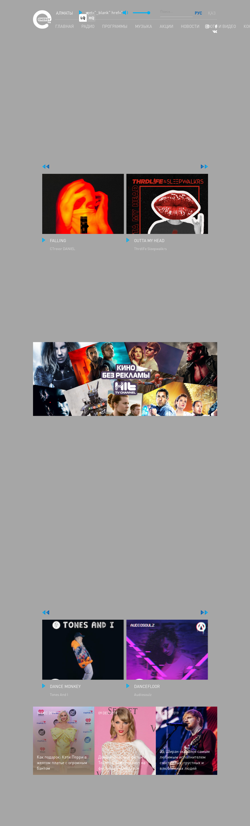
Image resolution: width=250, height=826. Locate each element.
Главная (64, 26)
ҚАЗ (212, 13)
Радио (87, 26)
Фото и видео (221, 26)
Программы (114, 26)
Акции (166, 26)
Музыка (143, 26)
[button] (80, 12)
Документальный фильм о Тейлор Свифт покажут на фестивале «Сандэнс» (122, 762)
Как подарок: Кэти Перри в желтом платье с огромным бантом (62, 762)
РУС (199, 12)
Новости (190, 26)
